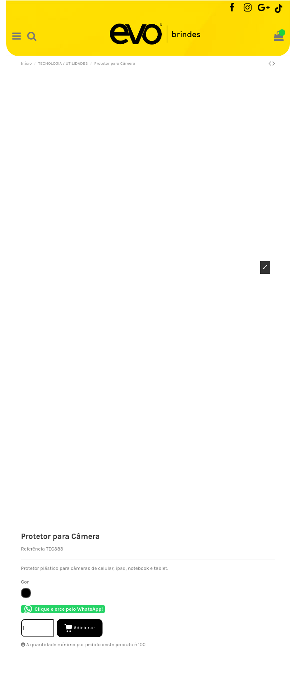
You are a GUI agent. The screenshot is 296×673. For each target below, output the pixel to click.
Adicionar (79, 628)
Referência (33, 549)
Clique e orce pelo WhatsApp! (63, 609)
